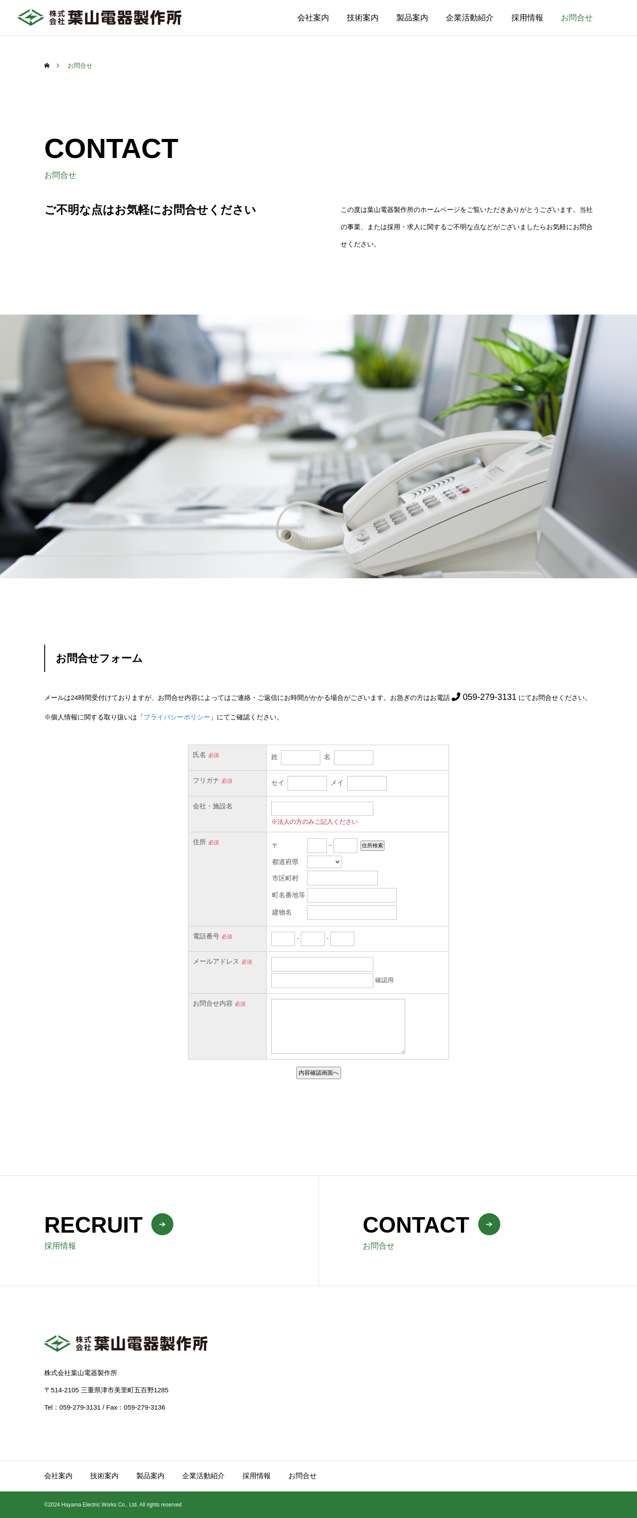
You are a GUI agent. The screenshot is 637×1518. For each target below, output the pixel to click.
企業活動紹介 (470, 17)
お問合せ (577, 17)
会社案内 (313, 17)
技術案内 (363, 17)
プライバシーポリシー (177, 717)
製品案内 (412, 17)
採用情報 (527, 17)
